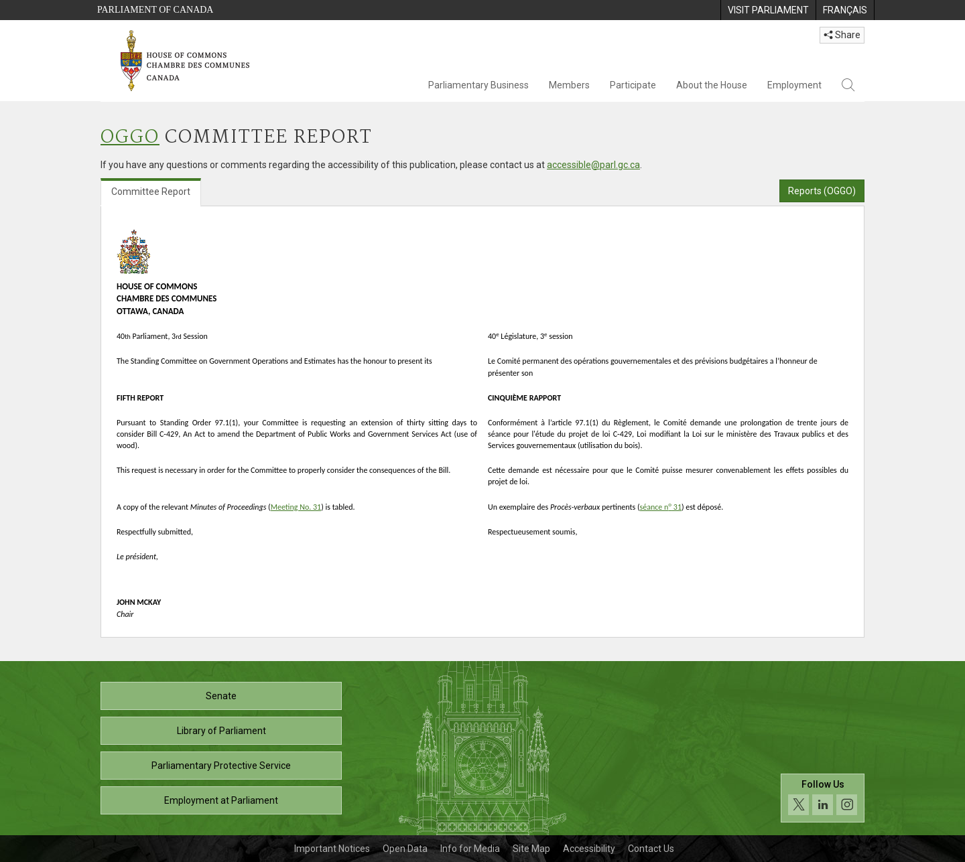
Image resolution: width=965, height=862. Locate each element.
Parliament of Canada (155, 10)
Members (569, 85)
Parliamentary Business (478, 85)
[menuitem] (768, 10)
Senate (221, 696)
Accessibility (589, 848)
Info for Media (470, 848)
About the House (711, 85)
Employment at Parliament (221, 800)
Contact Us (651, 848)
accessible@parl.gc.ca (593, 164)
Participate (633, 85)
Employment (794, 85)
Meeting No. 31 (296, 507)
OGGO (130, 138)
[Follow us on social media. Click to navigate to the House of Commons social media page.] (822, 798)
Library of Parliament (221, 730)
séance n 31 (661, 507)
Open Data (405, 848)
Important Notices (332, 848)
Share (842, 34)
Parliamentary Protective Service (221, 765)
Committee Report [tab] (150, 191)
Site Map (531, 848)
